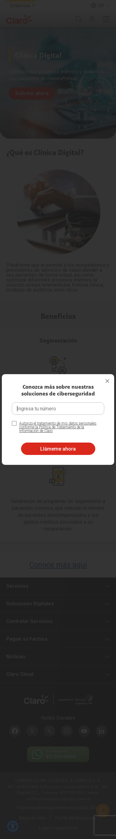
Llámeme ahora (58, 449)
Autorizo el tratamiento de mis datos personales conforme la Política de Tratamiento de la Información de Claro (58, 427)
